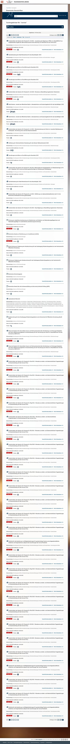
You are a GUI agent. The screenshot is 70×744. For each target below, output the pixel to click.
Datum (14, 37)
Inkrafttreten (19, 37)
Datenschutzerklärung (35, 742)
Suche (11, 15)
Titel (23, 37)
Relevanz (27, 37)
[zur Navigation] (2, 2)
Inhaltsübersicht (49, 742)
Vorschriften (8, 7)
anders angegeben (39, 739)
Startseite (4, 742)
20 (60, 35)
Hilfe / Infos (10, 742)
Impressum (42, 742)
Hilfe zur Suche (62, 15)
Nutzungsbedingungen (18, 742)
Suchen (56, 16)
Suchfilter (11, 27)
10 (58, 35)
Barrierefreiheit (26, 742)
